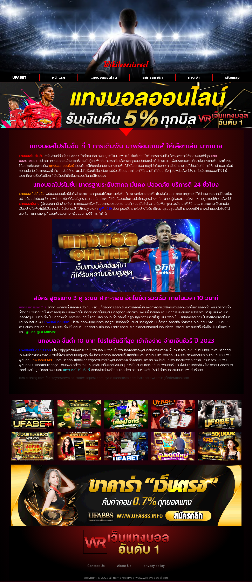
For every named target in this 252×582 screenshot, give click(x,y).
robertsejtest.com (89, 377)
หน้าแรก (58, 77)
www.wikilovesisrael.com (152, 578)
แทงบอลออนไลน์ (103, 77)
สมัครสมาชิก (152, 77)
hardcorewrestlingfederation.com (163, 377)
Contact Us (94, 566)
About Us (124, 566)
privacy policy (155, 566)
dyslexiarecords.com (120, 377)
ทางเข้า (194, 77)
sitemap (232, 77)
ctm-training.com (32, 377)
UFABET (19, 77)
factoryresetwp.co (60, 377)
